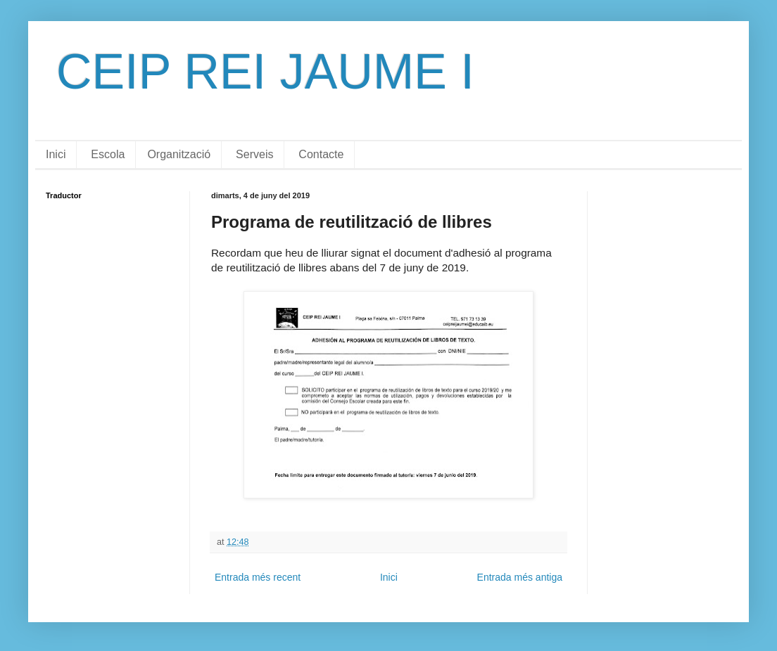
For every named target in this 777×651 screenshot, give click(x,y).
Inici (55, 154)
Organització (178, 154)
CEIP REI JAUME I (265, 71)
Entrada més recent (258, 577)
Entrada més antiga (519, 577)
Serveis (254, 154)
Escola (108, 154)
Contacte (320, 154)
